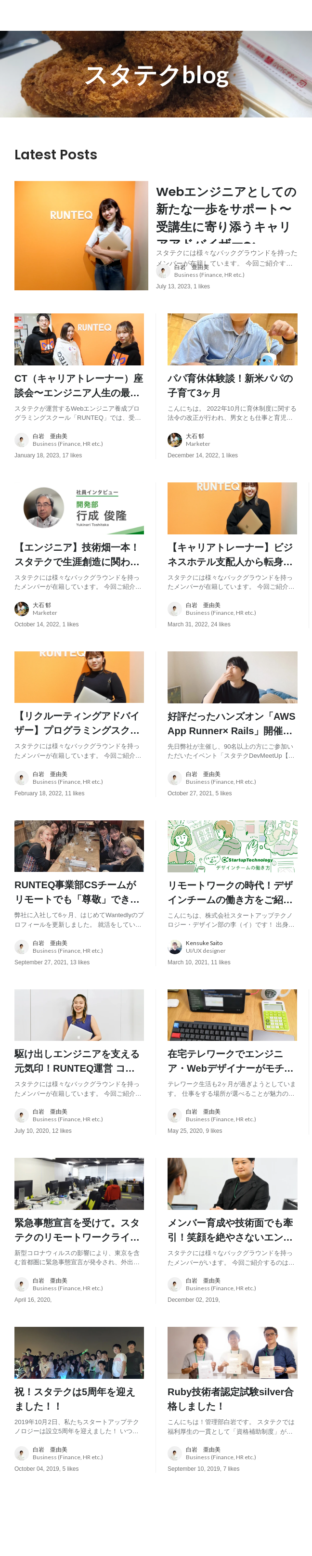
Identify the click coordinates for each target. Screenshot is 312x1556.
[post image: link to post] (81, 248)
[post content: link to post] (227, 230)
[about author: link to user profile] (232, 296)
